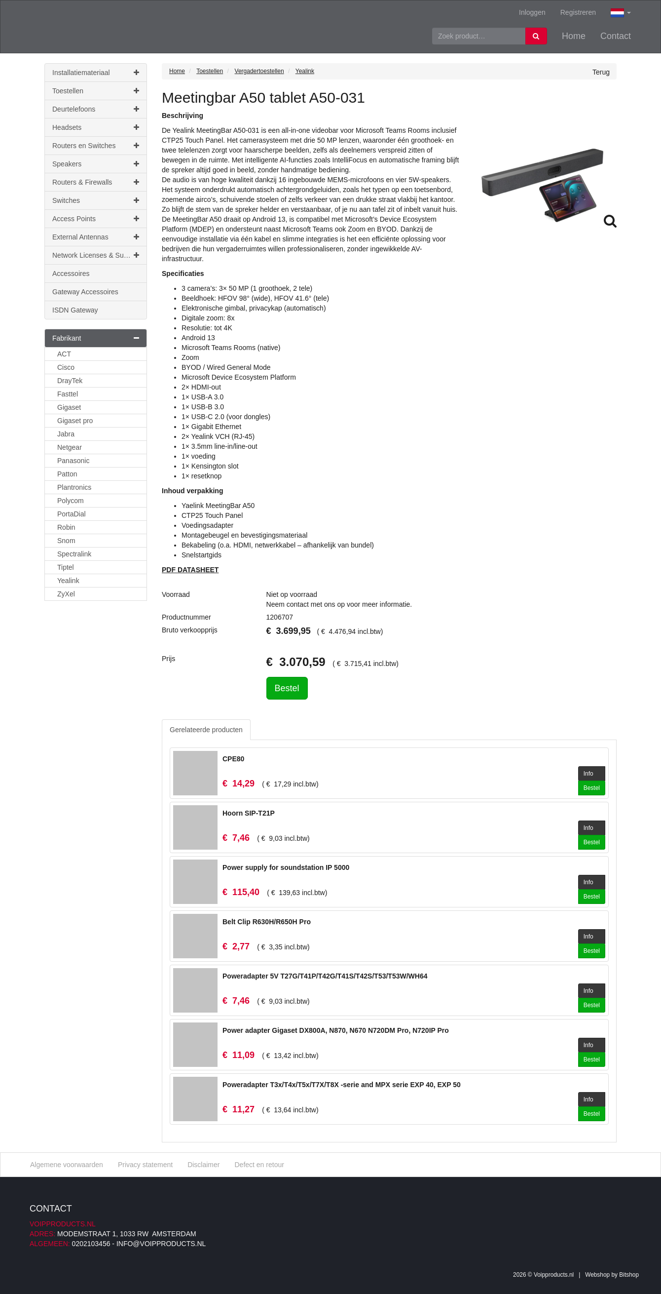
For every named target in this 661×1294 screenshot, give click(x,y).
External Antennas (95, 237)
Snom (66, 541)
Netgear (69, 447)
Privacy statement (145, 1165)
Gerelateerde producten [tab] (206, 730)
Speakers (95, 164)
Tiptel (65, 567)
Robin (66, 527)
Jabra (65, 434)
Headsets (95, 127)
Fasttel (67, 394)
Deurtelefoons (95, 109)
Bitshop (629, 1274)
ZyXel (66, 594)
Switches (95, 200)
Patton (67, 474)
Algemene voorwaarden (66, 1165)
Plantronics (74, 487)
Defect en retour (259, 1165)
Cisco (65, 367)
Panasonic (73, 461)
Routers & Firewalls (95, 182)
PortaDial (71, 514)
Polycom (70, 501)
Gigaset (69, 407)
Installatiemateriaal (95, 73)
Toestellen (95, 91)
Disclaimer (203, 1165)
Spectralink (74, 554)
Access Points (95, 219)
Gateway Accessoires (85, 292)
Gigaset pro (75, 421)
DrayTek (69, 381)
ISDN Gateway (75, 310)
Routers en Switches (95, 146)
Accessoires (70, 273)
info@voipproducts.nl (161, 1244)
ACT (64, 354)
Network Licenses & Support (96, 255)
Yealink (68, 581)
